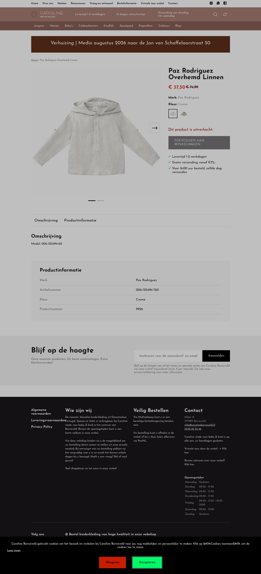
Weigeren (112, 562)
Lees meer (14, 550)
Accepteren (147, 562)
